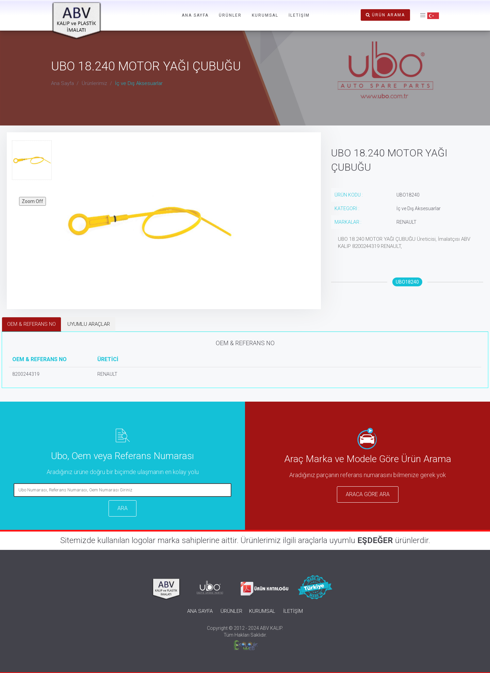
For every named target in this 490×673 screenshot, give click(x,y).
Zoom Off (32, 201)
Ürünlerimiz (94, 83)
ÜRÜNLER (230, 15)
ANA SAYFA (195, 15)
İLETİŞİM (299, 15)
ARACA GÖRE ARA (368, 494)
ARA (122, 508)
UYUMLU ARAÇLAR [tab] (88, 324)
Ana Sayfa (62, 83)
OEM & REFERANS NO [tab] (31, 324)
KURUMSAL (265, 15)
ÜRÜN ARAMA (385, 15)
